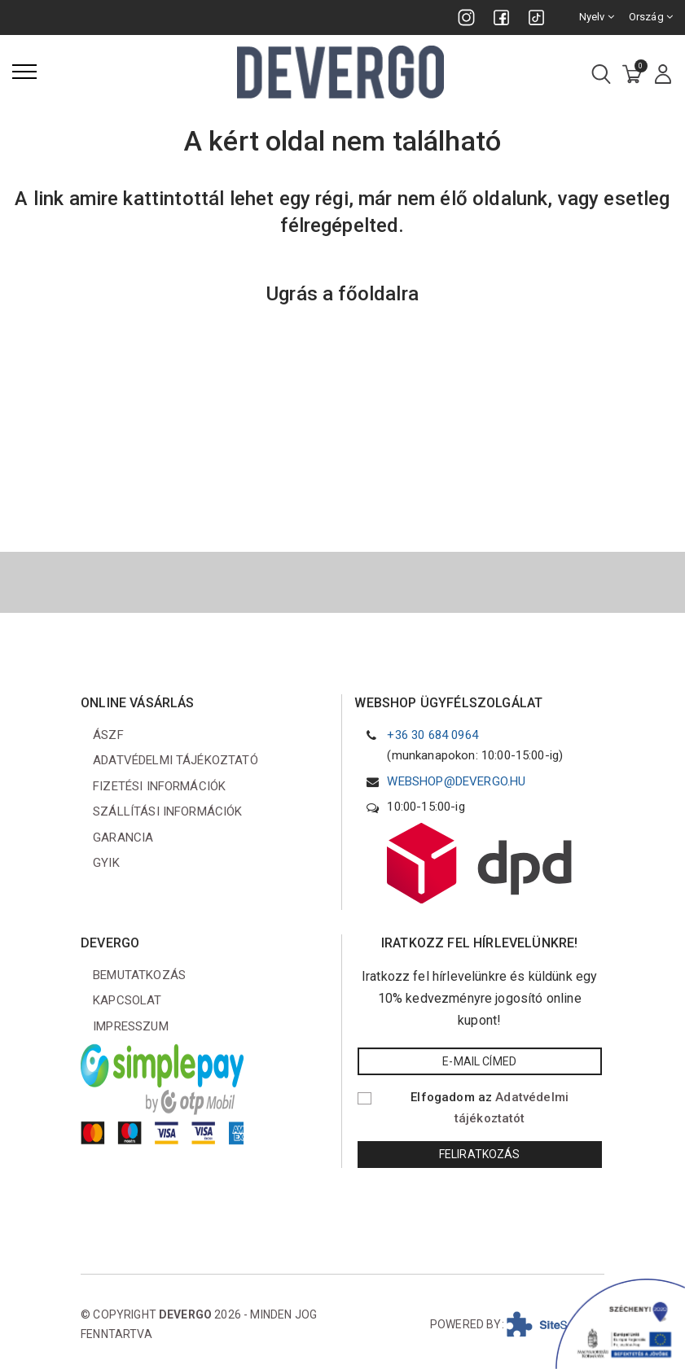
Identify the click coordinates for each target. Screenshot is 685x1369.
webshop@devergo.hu (456, 781)
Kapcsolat (127, 1000)
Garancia (123, 837)
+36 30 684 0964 (432, 735)
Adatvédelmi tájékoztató (175, 760)
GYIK (106, 862)
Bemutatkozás (139, 975)
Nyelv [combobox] (596, 17)
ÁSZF (108, 735)
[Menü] (24, 71)
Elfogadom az (490, 1108)
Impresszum (131, 1026)
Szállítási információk (168, 811)
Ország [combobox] (651, 17)
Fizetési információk (159, 786)
